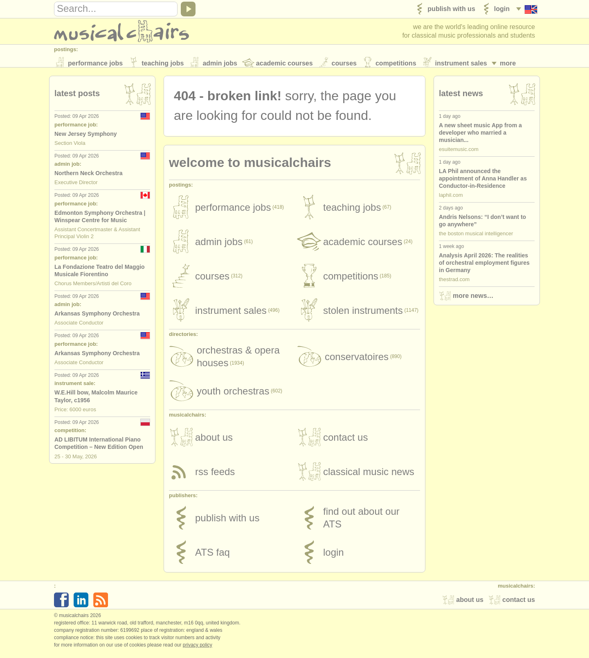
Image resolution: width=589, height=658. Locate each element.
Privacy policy (197, 649)
